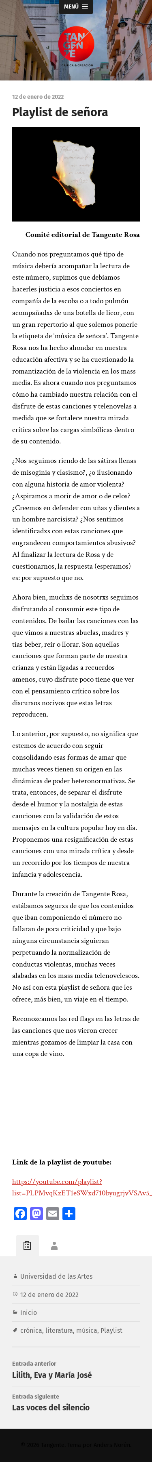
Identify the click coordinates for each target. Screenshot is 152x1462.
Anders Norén (112, 1445)
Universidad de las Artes (56, 1276)
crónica (31, 1330)
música (86, 1330)
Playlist (111, 1330)
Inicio (28, 1312)
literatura (59, 1330)
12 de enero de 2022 (49, 1295)
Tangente (52, 1445)
